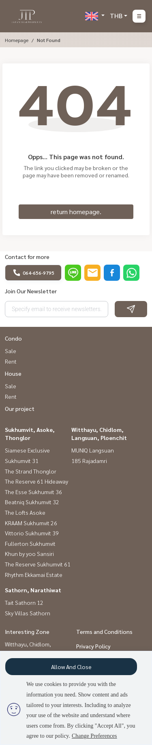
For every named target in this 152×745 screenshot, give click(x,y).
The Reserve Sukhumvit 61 (38, 564)
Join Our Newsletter (31, 291)
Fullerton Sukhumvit (30, 543)
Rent (11, 361)
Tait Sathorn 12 (24, 602)
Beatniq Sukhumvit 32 (32, 501)
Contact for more (27, 256)
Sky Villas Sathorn (27, 613)
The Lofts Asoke (25, 512)
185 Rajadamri (89, 460)
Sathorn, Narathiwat (33, 589)
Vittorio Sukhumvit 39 (32, 533)
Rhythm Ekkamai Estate (33, 574)
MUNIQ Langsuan (92, 450)
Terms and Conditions (104, 631)
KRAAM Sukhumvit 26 (31, 522)
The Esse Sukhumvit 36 (33, 491)
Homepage (16, 40)
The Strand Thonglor (30, 471)
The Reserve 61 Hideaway (36, 481)
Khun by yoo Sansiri (29, 553)
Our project (19, 408)
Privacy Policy (93, 646)
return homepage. (76, 211)
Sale (10, 350)
